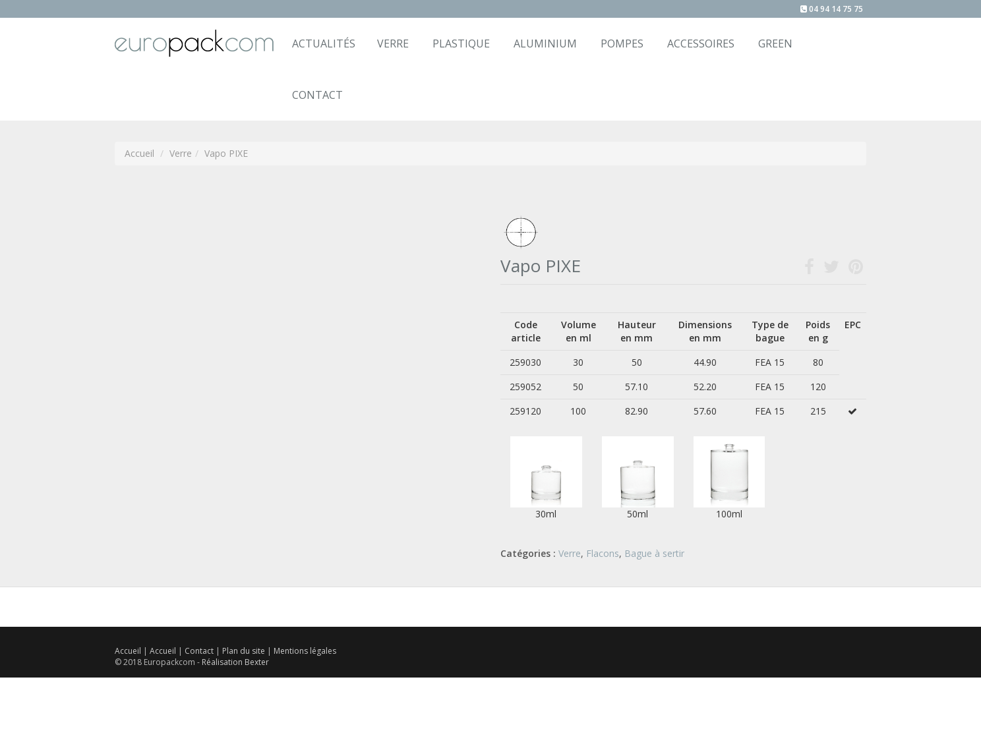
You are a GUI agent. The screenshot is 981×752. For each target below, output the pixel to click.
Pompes (622, 43)
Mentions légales (305, 650)
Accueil (128, 650)
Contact (200, 650)
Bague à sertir (654, 553)
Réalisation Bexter (235, 662)
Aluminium (545, 43)
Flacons (602, 553)
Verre (393, 43)
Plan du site (244, 650)
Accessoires (700, 43)
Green (775, 43)
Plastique (461, 43)
